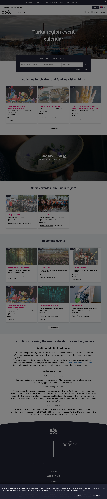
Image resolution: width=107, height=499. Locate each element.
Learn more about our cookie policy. (75, 490)
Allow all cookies (96, 495)
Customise (79, 495)
